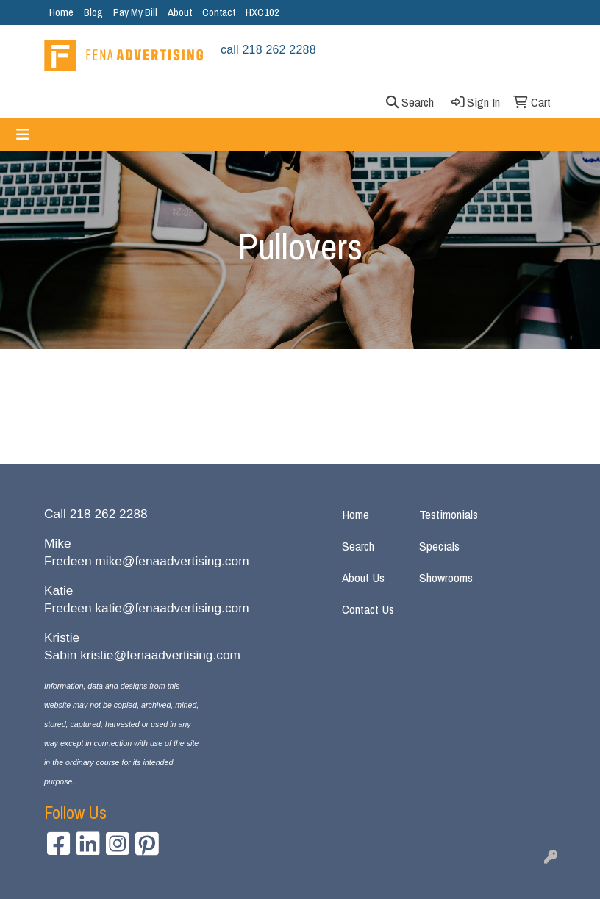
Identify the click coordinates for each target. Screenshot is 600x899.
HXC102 (262, 12)
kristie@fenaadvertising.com (160, 655)
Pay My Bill (135, 12)
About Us (363, 577)
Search (358, 545)
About (180, 12)
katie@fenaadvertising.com (172, 608)
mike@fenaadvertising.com (172, 561)
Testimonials (448, 514)
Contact (218, 12)
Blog (93, 12)
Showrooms (446, 577)
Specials (439, 545)
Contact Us (368, 609)
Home (61, 12)
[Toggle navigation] (22, 134)
